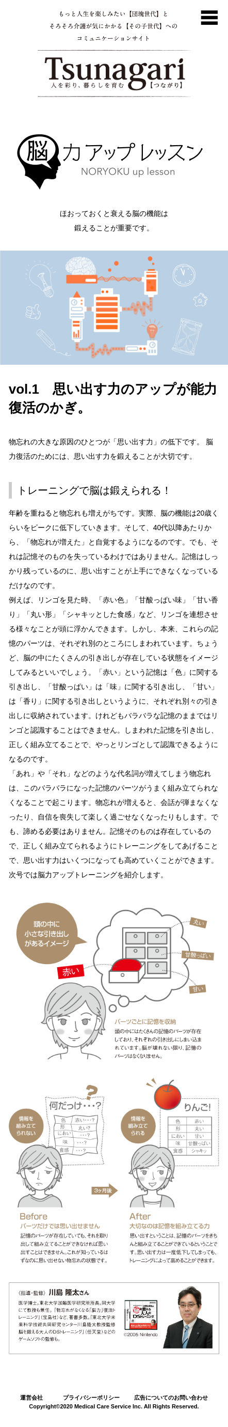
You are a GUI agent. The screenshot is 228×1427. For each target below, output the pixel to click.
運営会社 (31, 1397)
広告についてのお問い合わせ (171, 1397)
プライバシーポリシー (91, 1397)
